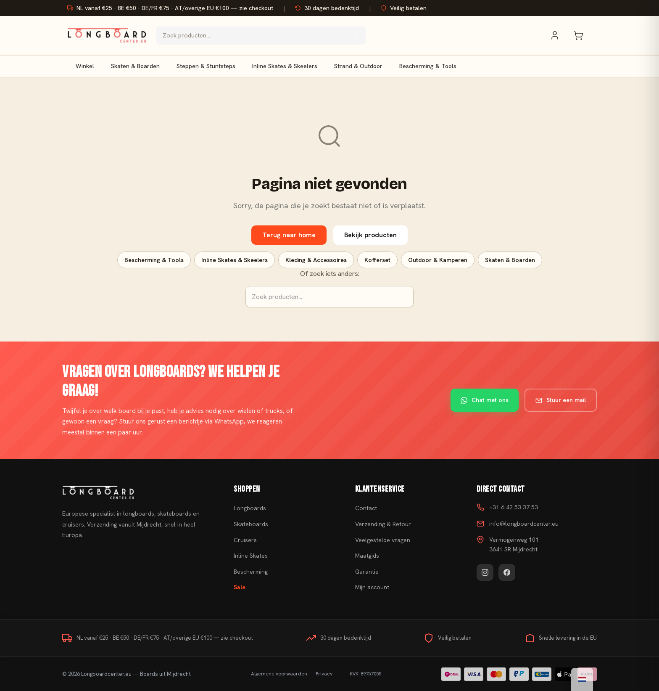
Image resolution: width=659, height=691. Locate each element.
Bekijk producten (370, 234)
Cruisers (245, 540)
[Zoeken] (356, 35)
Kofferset (377, 260)
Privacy (324, 673)
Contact (366, 508)
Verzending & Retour (383, 524)
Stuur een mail (560, 400)
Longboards (250, 508)
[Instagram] (485, 572)
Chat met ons (485, 400)
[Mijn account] (559, 35)
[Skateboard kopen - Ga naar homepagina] (106, 35)
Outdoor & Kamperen (437, 260)
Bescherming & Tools (427, 66)
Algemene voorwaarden (279, 673)
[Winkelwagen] (582, 35)
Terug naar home (289, 234)
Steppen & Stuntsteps (206, 66)
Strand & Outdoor (358, 66)
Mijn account (372, 587)
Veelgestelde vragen (382, 540)
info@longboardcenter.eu (524, 523)
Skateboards (251, 524)
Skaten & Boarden (135, 66)
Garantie (367, 571)
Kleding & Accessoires (316, 260)
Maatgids (367, 555)
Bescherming (251, 571)
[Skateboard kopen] (137, 492)
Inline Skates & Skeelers (284, 66)
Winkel (85, 66)
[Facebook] (506, 572)
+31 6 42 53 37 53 (513, 507)
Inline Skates (251, 555)
